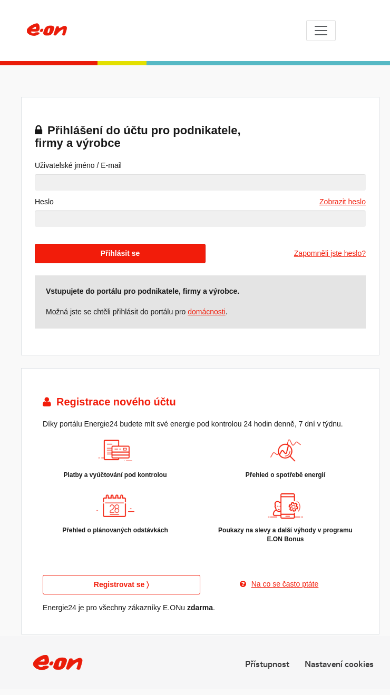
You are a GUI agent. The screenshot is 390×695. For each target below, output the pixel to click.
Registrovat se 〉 (121, 584)
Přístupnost (267, 663)
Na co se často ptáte (279, 584)
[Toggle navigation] (321, 30)
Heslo (44, 201)
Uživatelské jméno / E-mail (78, 165)
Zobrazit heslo (342, 201)
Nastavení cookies (339, 663)
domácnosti (207, 311)
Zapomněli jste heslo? (330, 253)
